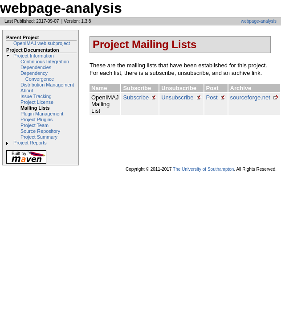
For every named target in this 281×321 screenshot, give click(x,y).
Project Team (34, 125)
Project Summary (38, 137)
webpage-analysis (259, 21)
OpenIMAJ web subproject (41, 43)
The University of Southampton (203, 169)
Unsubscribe (177, 97)
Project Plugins (36, 119)
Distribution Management (47, 84)
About (26, 90)
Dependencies (35, 67)
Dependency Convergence (37, 76)
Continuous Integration (44, 61)
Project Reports (30, 142)
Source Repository (40, 131)
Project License (36, 102)
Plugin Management (41, 113)
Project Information (33, 55)
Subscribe (136, 97)
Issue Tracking (36, 96)
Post (212, 97)
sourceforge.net (250, 97)
